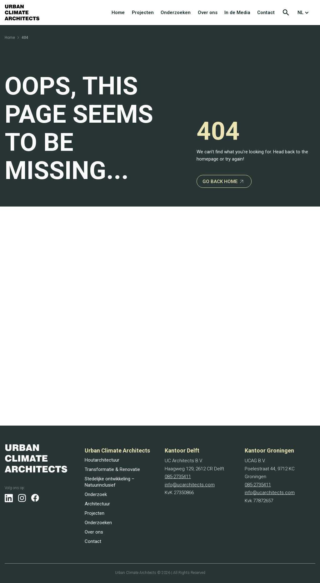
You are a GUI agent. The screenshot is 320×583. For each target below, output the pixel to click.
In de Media (237, 12)
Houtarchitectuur (102, 460)
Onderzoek (96, 494)
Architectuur (97, 504)
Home (118, 12)
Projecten (143, 12)
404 (25, 37)
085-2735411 (178, 476)
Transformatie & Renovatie (112, 469)
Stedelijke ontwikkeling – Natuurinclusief (109, 482)
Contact (266, 12)
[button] (304, 12)
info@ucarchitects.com (190, 485)
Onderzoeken (176, 12)
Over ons (208, 12)
